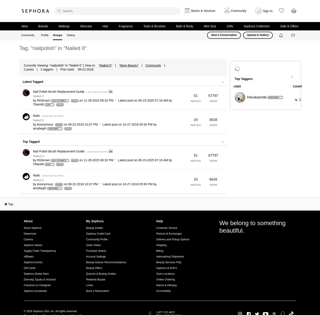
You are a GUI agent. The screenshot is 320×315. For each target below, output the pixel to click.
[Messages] (293, 35)
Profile (45, 35)
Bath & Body (184, 26)
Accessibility (163, 291)
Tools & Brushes (154, 26)
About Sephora (32, 228)
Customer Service (166, 228)
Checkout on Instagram (37, 285)
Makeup (63, 26)
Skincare (86, 26)
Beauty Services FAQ (168, 262)
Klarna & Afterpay (166, 285)
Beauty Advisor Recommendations (106, 262)
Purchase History (96, 250)
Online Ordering (165, 279)
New (25, 26)
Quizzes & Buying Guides (101, 273)
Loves (89, 285)
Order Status (93, 245)
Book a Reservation (97, 291)
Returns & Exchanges (169, 233)
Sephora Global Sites (36, 273)
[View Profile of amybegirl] (39, 128)
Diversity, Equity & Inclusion (40, 279)
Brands (43, 26)
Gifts (230, 26)
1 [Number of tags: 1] (300, 100)
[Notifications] (281, 35)
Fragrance (126, 26)
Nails (48, 115)
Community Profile (97, 239)
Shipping (161, 245)
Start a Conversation (224, 35)
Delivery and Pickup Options (172, 239)
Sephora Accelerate (35, 291)
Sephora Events (33, 262)
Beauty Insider (94, 228)
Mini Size (210, 26)
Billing (159, 250)
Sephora (36, 11)
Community (28, 35)
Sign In (268, 11)
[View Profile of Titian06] (38, 104)
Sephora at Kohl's (166, 268)
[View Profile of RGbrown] (43, 100)
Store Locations (165, 273)
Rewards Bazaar (96, 279)
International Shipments (170, 256)
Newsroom (30, 233)
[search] (117, 11)
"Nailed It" (105, 65)
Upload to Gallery (258, 35)
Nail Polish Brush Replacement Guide (71, 91)
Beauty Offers (94, 268)
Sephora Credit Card (98, 233)
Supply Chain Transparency (40, 250)
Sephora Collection (257, 26)
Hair (105, 26)
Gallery (71, 35)
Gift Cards (30, 268)
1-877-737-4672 (165, 312)
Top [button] (10, 204)
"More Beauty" (128, 65)
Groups (57, 35)
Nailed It (38, 96)
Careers (28, 239)
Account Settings (96, 256)
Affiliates (29, 256)
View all (123, 82)
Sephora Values (33, 245)
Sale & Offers (289, 26)
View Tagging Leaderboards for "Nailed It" (265, 76)
